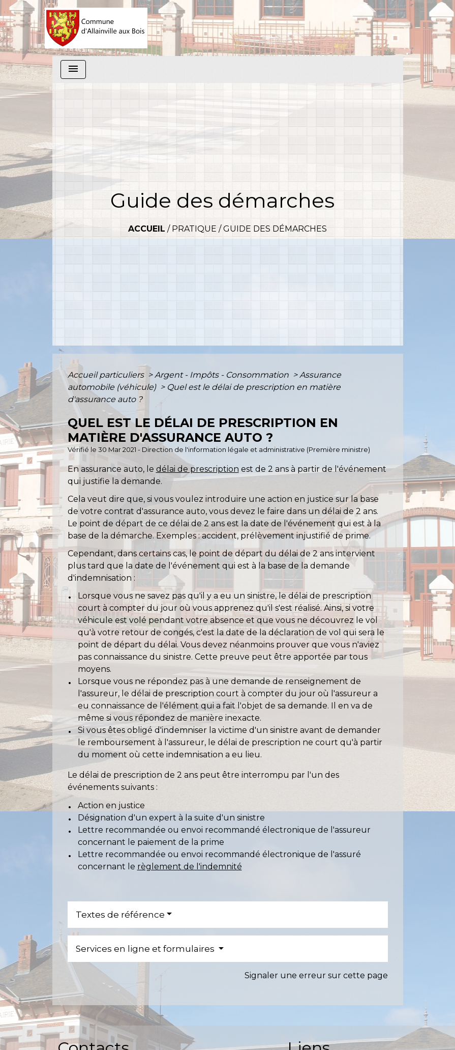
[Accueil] (96, 28)
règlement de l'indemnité (189, 866)
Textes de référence (120, 915)
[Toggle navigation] (73, 69)
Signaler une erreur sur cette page (316, 975)
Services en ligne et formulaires (146, 949)
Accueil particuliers (107, 375)
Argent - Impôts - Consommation (223, 375)
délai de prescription (197, 469)
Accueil (146, 229)
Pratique (194, 229)
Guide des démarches (275, 229)
